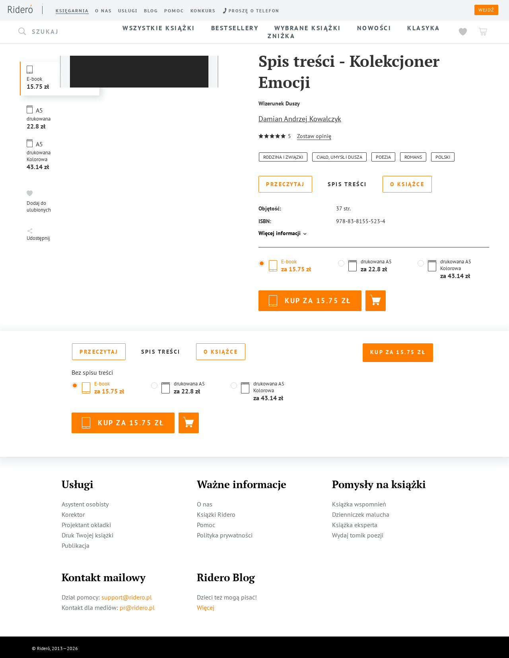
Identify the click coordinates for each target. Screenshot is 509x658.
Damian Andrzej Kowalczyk (299, 118)
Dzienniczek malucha (360, 512)
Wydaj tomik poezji (357, 533)
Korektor (73, 512)
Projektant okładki (86, 522)
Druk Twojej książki (87, 533)
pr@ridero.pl (137, 605)
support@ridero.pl (126, 595)
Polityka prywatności (225, 533)
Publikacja (75, 543)
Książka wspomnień (359, 502)
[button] (63, 31)
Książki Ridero (216, 512)
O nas (204, 502)
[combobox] (63, 31)
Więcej (205, 605)
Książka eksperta (354, 522)
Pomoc (206, 522)
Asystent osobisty (85, 502)
